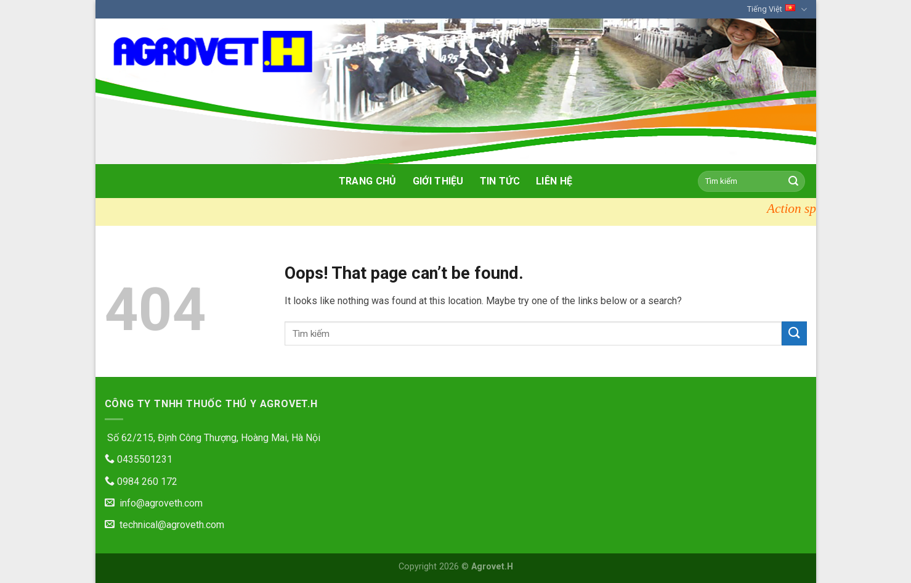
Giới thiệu (438, 181)
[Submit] (793, 181)
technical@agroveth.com (164, 525)
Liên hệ (554, 181)
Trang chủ (368, 181)
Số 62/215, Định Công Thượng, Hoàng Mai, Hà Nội (212, 438)
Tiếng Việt (776, 9)
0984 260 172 (141, 481)
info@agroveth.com (154, 503)
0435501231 (138, 459)
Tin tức (500, 181)
